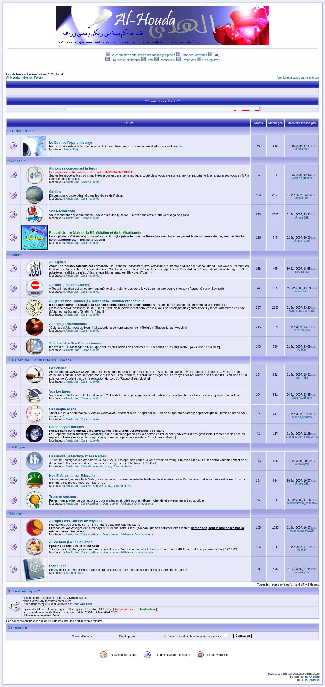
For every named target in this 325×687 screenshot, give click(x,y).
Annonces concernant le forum (73, 168)
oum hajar (302, 377)
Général (55, 192)
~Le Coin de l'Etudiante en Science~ (40, 360)
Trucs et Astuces (62, 497)
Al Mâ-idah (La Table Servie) (71, 542)
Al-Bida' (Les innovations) (69, 285)
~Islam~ (14, 255)
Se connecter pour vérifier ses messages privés (143, 55)
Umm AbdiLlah (82, 604)
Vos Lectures (59, 391)
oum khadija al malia (301, 310)
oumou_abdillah (302, 417)
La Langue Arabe (62, 409)
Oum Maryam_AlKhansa (96, 466)
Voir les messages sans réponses (298, 77)
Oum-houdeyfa (90, 181)
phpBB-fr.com (312, 676)
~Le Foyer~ (17, 447)
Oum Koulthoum (302, 178)
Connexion (189, 60)
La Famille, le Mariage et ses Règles (77, 456)
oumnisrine (302, 291)
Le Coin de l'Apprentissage (70, 143)
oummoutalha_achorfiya (302, 503)
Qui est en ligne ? (24, 591)
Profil (150, 60)
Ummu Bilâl (71, 149)
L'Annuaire (57, 566)
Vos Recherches (62, 211)
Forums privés (20, 131)
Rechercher (167, 60)
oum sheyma (302, 330)
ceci (180, 146)
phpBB (284, 673)
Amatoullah (72, 181)
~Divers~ (15, 514)
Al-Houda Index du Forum (24, 77)
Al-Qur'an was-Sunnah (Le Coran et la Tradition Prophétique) (97, 301)
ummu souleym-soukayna (302, 436)
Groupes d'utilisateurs (125, 60)
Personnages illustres (66, 427)
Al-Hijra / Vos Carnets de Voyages (75, 521)
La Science (58, 368)
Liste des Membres (194, 55)
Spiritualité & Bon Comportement (75, 343)
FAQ (216, 55)
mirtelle (301, 550)
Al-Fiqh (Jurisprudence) (68, 324)
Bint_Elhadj (302, 271)
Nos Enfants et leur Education (73, 476)
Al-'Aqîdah (57, 262)
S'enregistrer (211, 60)
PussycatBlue (312, 679)
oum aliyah (302, 464)
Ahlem (302, 349)
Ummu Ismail (302, 240)
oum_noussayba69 (302, 530)
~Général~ (16, 161)
